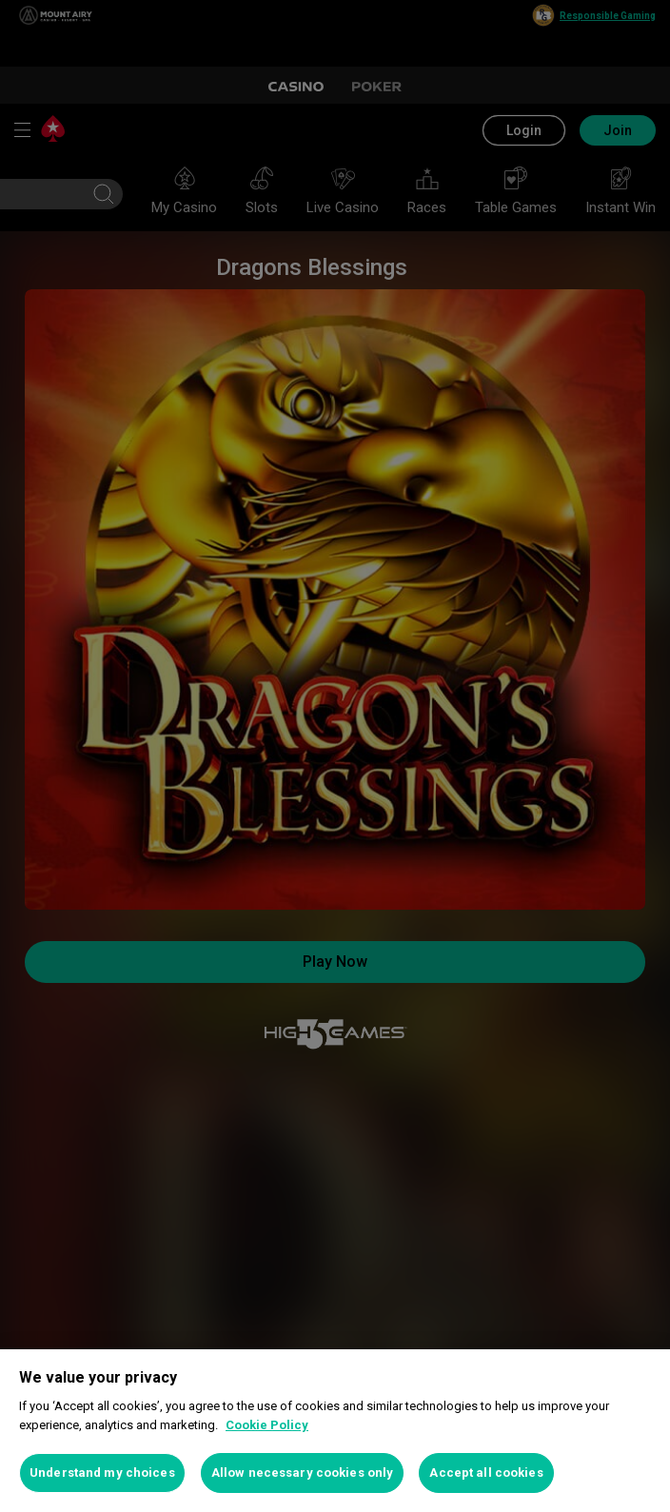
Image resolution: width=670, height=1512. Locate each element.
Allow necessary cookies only (302, 1472)
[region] (335, 1430)
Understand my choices (102, 1472)
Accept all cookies (485, 1472)
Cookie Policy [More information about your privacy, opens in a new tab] (267, 1425)
